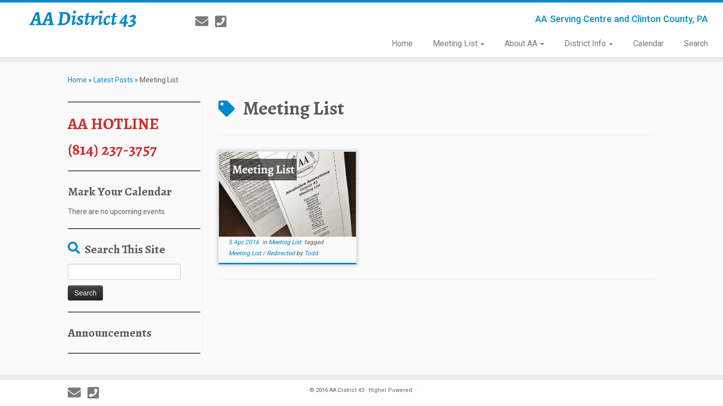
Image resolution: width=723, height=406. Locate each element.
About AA (524, 43)
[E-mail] (205, 21)
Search (696, 43)
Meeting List (459, 43)
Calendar (648, 43)
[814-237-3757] (224, 21)
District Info (588, 43)
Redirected (281, 253)
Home (402, 43)
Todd (311, 253)
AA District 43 (83, 18)
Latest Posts (113, 80)
